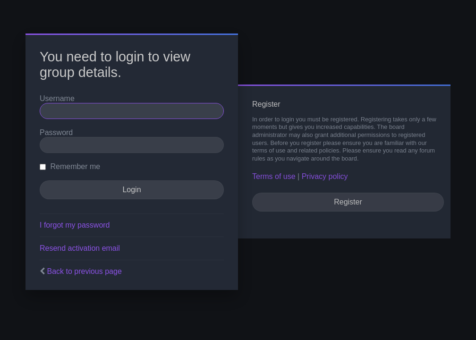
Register (348, 202)
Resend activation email (80, 248)
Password (56, 132)
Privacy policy (325, 176)
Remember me (70, 166)
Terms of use (274, 176)
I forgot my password (75, 225)
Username (57, 98)
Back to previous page (84, 271)
